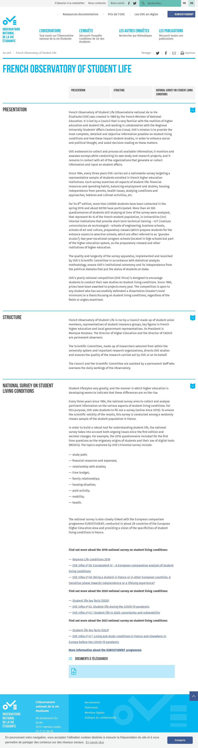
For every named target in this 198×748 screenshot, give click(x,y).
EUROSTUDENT (184, 14)
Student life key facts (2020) (90, 600)
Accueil (7, 52)
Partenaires (91, 707)
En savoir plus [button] (95, 742)
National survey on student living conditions (174, 92)
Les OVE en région (146, 14)
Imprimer (188, 52)
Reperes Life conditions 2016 (91, 559)
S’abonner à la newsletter (70, 3)
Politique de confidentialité (100, 717)
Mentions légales (95, 712)
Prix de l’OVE (116, 14)
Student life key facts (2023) (90, 630)
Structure (119, 90)
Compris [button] (180, 740)
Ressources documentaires (80, 14)
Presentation (78, 90)
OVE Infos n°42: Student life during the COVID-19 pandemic (111, 606)
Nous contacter (97, 3)
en (191, 3)
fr (184, 3)
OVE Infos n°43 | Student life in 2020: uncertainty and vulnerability (116, 612)
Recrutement (92, 702)
